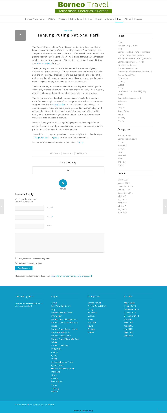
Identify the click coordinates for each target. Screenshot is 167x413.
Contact (121, 81)
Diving (120, 88)
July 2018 (122, 196)
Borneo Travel (124, 135)
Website (50, 226)
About (120, 42)
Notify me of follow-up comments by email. (34, 259)
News (120, 104)
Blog (120, 48)
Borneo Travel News (127, 138)
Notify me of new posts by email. (30, 263)
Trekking (122, 117)
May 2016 (122, 209)
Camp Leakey (59, 104)
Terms (121, 114)
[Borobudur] (165, 206)
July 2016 (122, 206)
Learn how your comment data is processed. (71, 275)
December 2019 (125, 186)
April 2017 (122, 202)
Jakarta (56, 137)
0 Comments (68, 153)
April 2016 (122, 212)
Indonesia (122, 101)
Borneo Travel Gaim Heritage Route (134, 58)
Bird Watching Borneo (128, 45)
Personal (122, 155)
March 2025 (123, 179)
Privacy (121, 107)
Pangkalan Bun (41, 137)
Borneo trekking (44, 63)
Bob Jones (82, 153)
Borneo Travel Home (127, 68)
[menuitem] (35, 19)
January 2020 (124, 183)
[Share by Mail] (68, 170)
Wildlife (68, 30)
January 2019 (124, 189)
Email (50, 217)
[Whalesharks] (2, 206)
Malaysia (122, 148)
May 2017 (122, 199)
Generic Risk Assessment (129, 98)
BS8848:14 (123, 78)
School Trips (123, 111)
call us (80, 142)
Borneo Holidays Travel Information (134, 51)
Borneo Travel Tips (126, 75)
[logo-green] (83, 8)
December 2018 (125, 192)
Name (50, 207)
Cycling (121, 84)
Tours (120, 158)
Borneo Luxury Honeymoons (131, 55)
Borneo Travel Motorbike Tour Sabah (135, 71)
